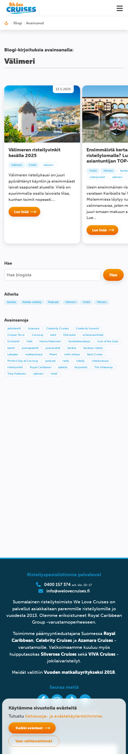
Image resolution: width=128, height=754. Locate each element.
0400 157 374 (57, 584)
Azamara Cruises (95, 640)
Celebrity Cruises (54, 640)
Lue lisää (21, 211)
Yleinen (108, 170)
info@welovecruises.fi (68, 591)
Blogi (18, 23)
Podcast (53, 302)
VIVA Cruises (101, 654)
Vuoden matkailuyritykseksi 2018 (79, 672)
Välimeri (16, 165)
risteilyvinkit (97, 177)
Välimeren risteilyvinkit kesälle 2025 (34, 152)
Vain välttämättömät (33, 741)
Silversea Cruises (59, 654)
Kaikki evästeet (29, 727)
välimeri (48, 165)
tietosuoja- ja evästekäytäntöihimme (63, 716)
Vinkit (32, 165)
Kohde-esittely (32, 302)
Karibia (11, 302)
